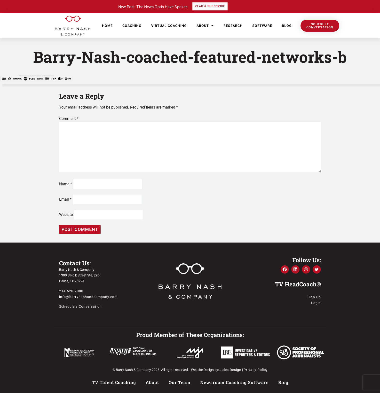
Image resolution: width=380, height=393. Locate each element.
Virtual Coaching (169, 26)
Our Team (179, 382)
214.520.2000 (71, 291)
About (205, 26)
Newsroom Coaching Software (234, 382)
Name (65, 184)
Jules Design (230, 370)
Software (262, 26)
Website (66, 214)
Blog (287, 26)
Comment (69, 118)
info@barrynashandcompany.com (88, 297)
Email (65, 199)
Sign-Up (314, 297)
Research (233, 26)
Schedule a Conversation (80, 306)
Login (316, 303)
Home (107, 26)
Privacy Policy (256, 370)
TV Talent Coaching (114, 382)
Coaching (132, 26)
